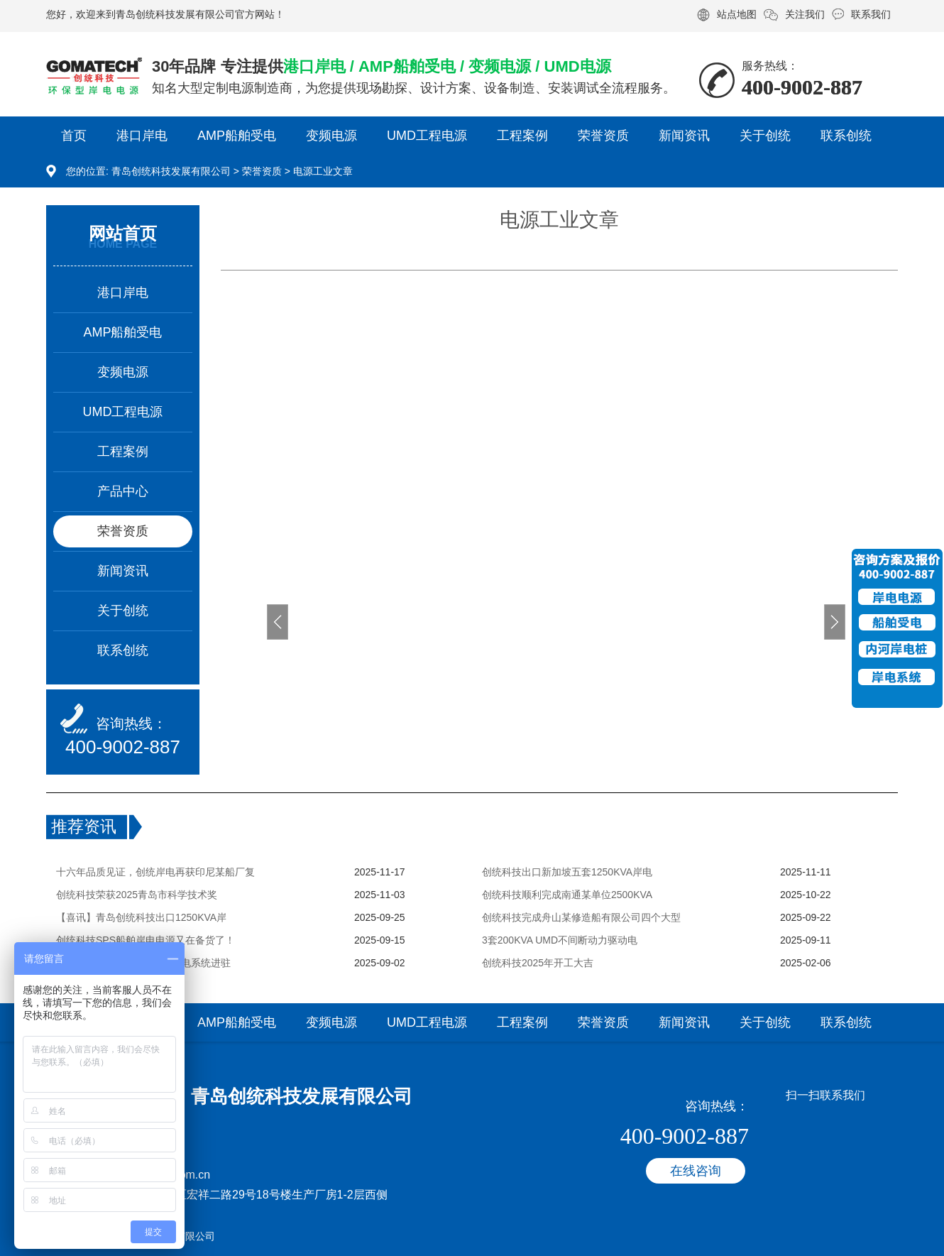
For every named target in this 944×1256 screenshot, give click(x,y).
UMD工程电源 (427, 136)
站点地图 (737, 14)
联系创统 (846, 136)
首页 (74, 136)
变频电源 (331, 136)
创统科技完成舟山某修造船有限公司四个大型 (581, 917)
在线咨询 (695, 1171)
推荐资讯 (83, 826)
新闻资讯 (684, 136)
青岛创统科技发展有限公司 (171, 171)
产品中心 (122, 491)
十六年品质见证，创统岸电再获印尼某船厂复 (155, 872)
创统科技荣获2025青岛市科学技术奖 (136, 894)
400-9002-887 (122, 747)
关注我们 (805, 14)
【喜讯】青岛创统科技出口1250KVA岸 (141, 917)
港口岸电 (142, 136)
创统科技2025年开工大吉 (537, 962)
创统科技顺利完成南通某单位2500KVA (567, 894)
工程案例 (522, 136)
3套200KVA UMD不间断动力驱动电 (559, 940)
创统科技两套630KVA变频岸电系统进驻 (143, 962)
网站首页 (123, 233)
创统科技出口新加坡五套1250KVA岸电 (567, 872)
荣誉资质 (603, 136)
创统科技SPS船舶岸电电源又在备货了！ (145, 940)
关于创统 (765, 136)
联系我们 (871, 14)
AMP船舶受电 (236, 136)
